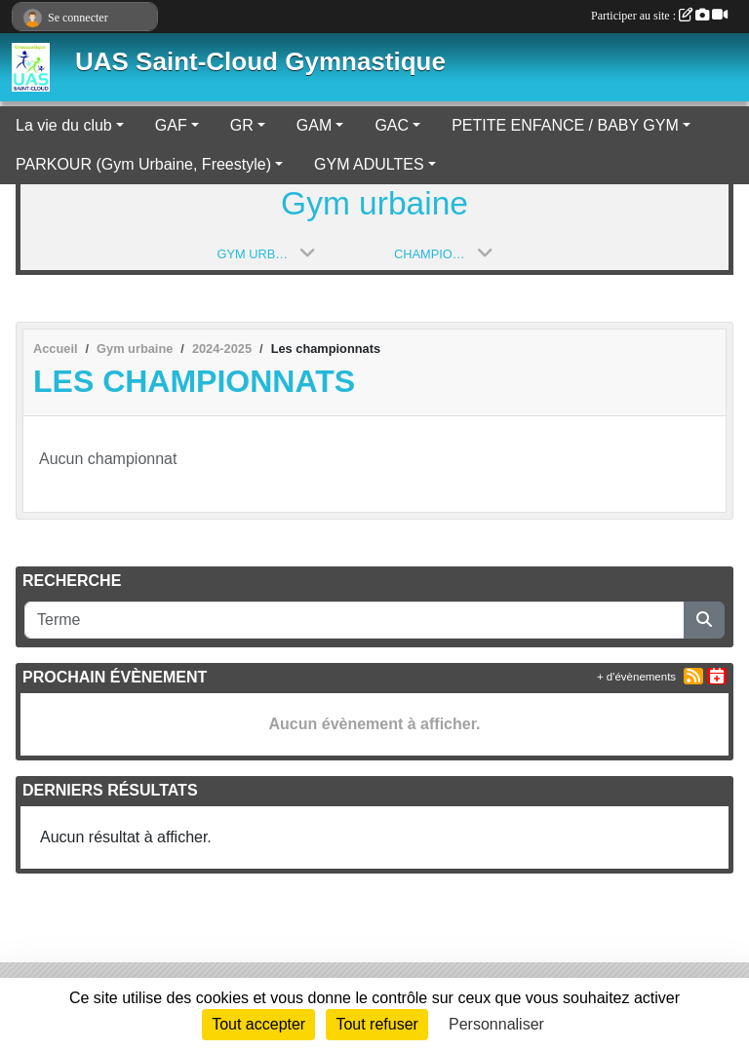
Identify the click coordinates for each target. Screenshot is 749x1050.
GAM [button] (314, 125)
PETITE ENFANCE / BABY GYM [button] (565, 125)
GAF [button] (171, 125)
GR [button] (242, 125)
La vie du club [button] (64, 125)
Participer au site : (659, 15)
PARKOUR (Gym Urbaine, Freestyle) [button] (143, 164)
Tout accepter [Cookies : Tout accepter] (258, 1024)
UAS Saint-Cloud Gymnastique (260, 61)
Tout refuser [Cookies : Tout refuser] (376, 1024)
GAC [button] (391, 125)
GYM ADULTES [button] (369, 164)
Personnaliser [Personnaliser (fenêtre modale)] (496, 1024)
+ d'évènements (636, 676)
